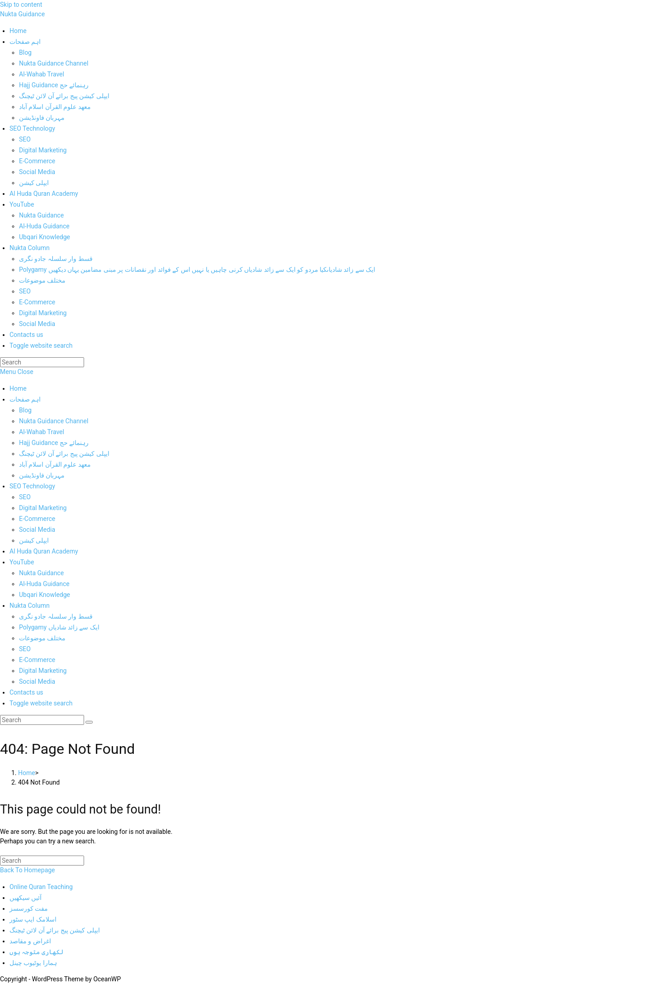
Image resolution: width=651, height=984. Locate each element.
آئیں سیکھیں (25, 897)
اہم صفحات (25, 399)
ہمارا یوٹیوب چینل (33, 962)
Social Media (37, 529)
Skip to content (21, 4)
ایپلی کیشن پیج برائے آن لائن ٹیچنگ (64, 453)
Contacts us (26, 692)
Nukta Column (29, 605)
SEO (25, 497)
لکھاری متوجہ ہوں (36, 952)
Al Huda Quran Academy (43, 551)
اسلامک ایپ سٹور (33, 919)
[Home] (26, 772)
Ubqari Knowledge (44, 594)
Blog (25, 410)
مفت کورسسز (28, 908)
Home (18, 388)
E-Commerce (37, 518)
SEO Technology (32, 486)
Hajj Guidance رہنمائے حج (54, 442)
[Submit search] (89, 722)
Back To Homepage (27, 870)
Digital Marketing (42, 507)
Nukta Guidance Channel (53, 421)
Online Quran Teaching (41, 886)
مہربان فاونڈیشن (42, 475)
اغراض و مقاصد (30, 941)
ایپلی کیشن (34, 540)
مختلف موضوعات (42, 638)
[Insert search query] (42, 362)
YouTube (21, 562)
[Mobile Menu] (16, 371)
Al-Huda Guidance (44, 583)
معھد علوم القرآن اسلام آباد (55, 464)
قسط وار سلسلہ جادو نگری (56, 616)
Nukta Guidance (22, 14)
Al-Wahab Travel (41, 431)
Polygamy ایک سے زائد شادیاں (59, 627)
